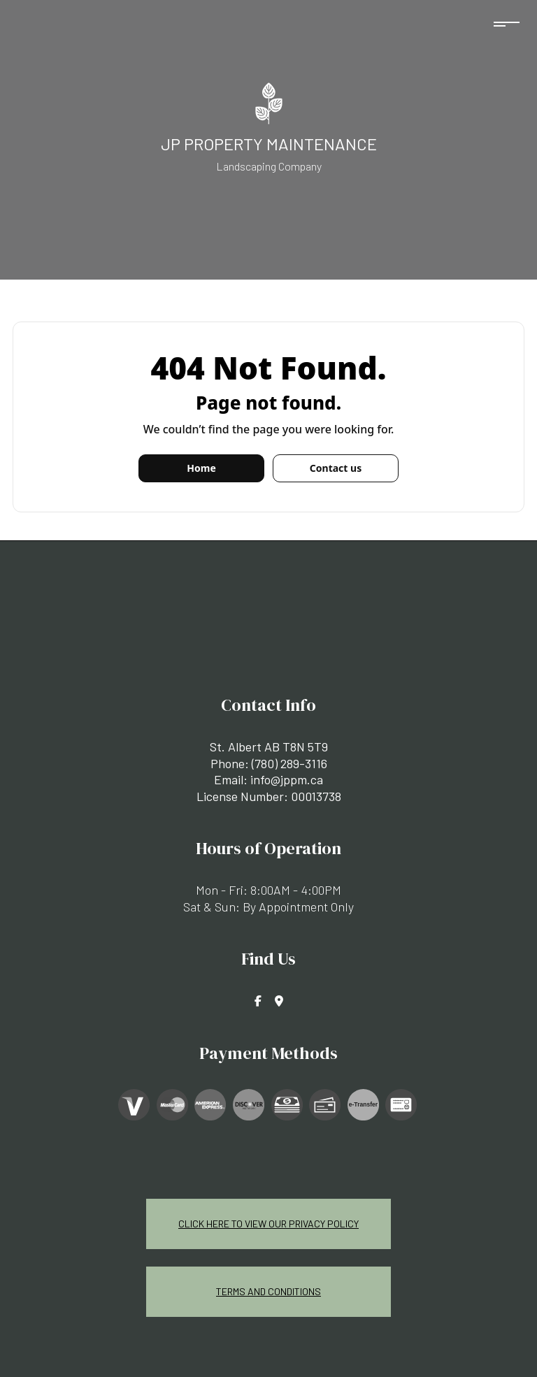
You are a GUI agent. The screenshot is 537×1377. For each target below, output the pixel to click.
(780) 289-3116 (289, 763)
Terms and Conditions (268, 1291)
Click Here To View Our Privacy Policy (268, 1224)
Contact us (335, 468)
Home (201, 468)
